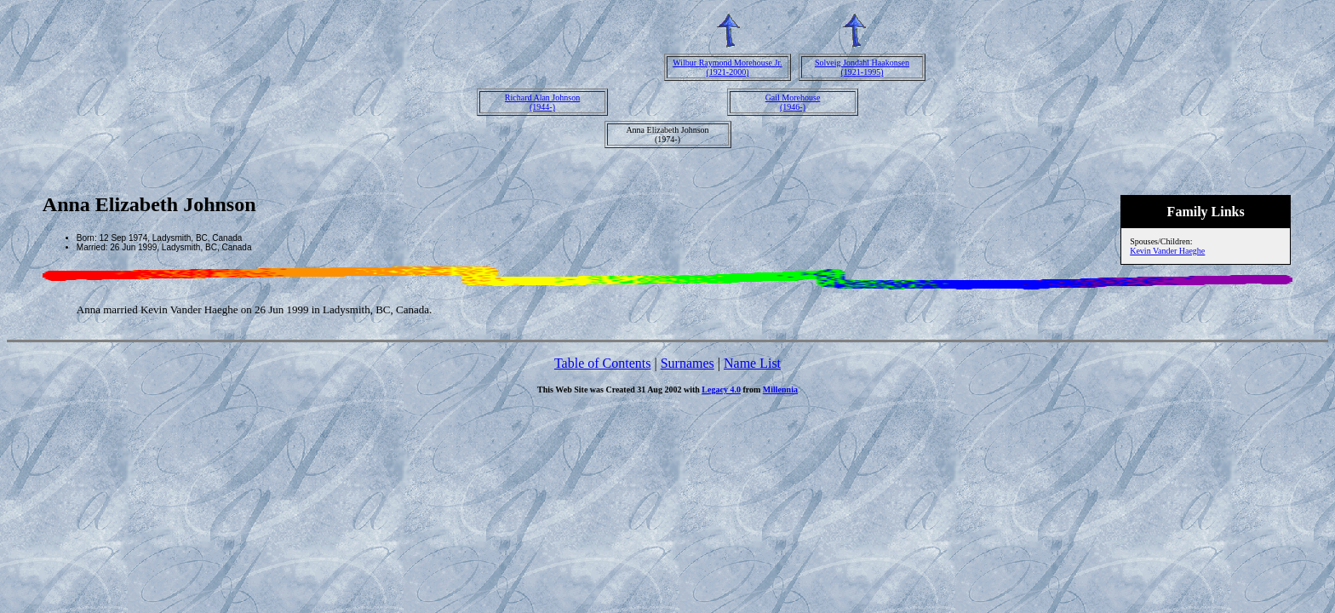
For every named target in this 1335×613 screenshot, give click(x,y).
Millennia (780, 389)
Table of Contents (602, 363)
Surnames (687, 363)
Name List (752, 363)
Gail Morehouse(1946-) (793, 102)
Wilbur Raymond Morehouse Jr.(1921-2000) (727, 67)
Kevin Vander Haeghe (1167, 250)
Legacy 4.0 (721, 389)
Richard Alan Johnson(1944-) (542, 102)
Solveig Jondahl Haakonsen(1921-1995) (862, 67)
